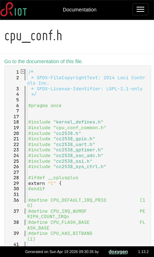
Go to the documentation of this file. (44, 61)
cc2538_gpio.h (75, 139)
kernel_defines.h (79, 122)
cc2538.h (68, 133)
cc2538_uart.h (75, 144)
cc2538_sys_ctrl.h (81, 166)
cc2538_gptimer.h (79, 150)
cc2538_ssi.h (74, 161)
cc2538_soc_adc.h (79, 155)
